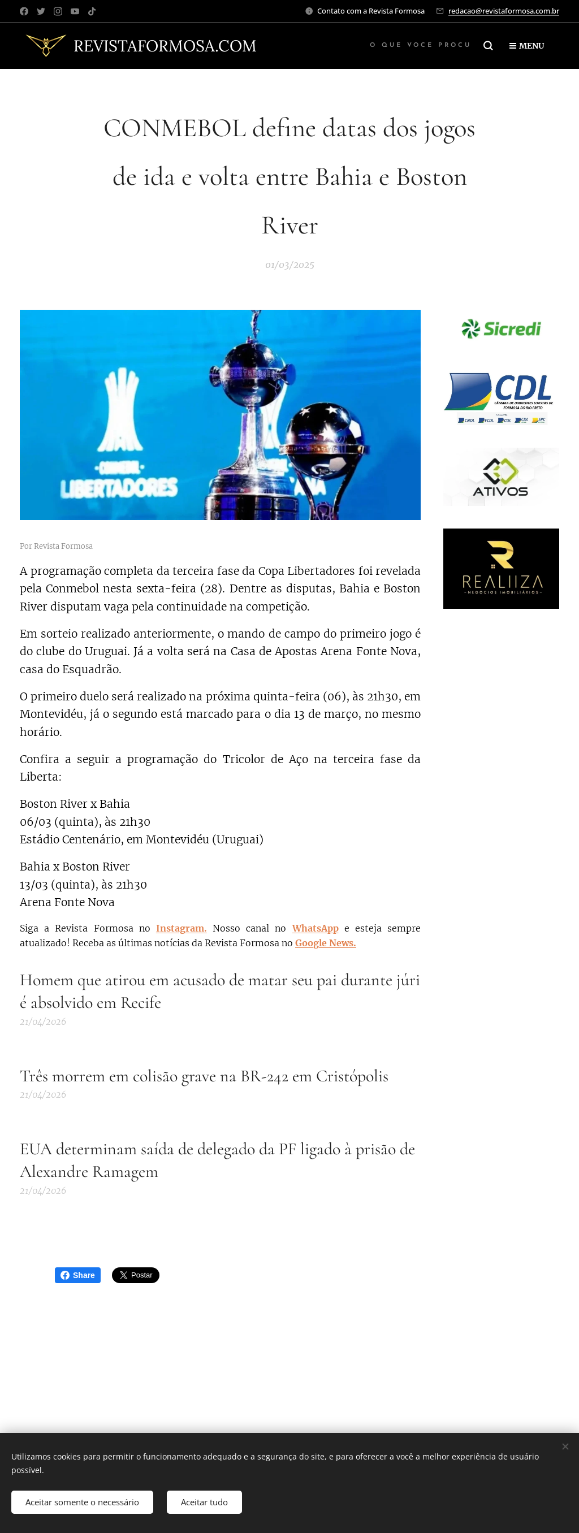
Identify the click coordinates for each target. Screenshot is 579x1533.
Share (78, 1275)
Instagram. (181, 928)
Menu (526, 46)
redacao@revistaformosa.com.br (503, 11)
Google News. (325, 943)
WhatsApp (315, 928)
